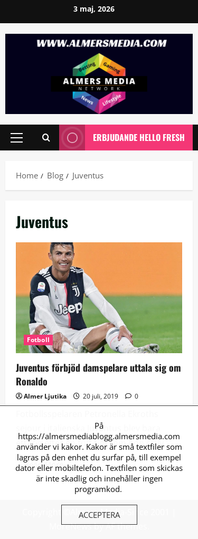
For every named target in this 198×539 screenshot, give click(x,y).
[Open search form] (46, 137)
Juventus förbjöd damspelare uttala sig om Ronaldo (99, 297)
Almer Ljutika (45, 396)
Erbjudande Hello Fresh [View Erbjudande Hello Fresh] (122, 137)
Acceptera (99, 514)
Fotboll (38, 339)
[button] (16, 137)
